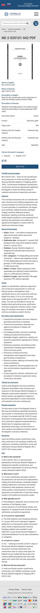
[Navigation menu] (36, 14)
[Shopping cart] (35, 23)
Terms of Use (26, 590)
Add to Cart (20, 167)
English (21, 156)
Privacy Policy (14, 590)
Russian (7, 156)
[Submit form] (27, 23)
